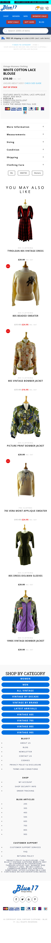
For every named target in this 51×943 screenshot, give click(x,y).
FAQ (25, 852)
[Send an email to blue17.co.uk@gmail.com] (41, 8)
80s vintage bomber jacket (25, 380)
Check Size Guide (33, 83)
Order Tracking (25, 791)
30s (25, 808)
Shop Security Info (25, 786)
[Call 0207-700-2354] (47, 8)
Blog (41, 22)
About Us (25, 743)
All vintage (25, 690)
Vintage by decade (25, 696)
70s (25, 825)
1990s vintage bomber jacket (25, 640)
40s (25, 812)
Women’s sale (40, 16)
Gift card (29, 22)
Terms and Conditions (25, 769)
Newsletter (25, 752)
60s (25, 821)
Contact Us (25, 756)
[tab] (25, 127)
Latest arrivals (25, 708)
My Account (25, 782)
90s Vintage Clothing (36, 47)
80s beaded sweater (25, 315)
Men (26, 16)
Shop (6, 16)
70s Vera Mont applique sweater (25, 510)
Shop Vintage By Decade (14, 47)
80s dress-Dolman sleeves (26, 575)
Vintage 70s (25, 720)
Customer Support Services (25, 847)
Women (16, 16)
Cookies (25, 760)
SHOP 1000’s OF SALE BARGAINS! (33, 2)
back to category (21, 44)
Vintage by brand (25, 702)
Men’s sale (13, 22)
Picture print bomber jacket (25, 445)
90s (11, 173)
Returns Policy (25, 856)
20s (25, 804)
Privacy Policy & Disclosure (25, 765)
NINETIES (23, 173)
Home (35, 44)
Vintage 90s (25, 732)
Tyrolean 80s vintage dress (25, 250)
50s (25, 817)
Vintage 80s (25, 726)
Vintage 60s (25, 714)
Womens (37, 173)
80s (25, 830)
